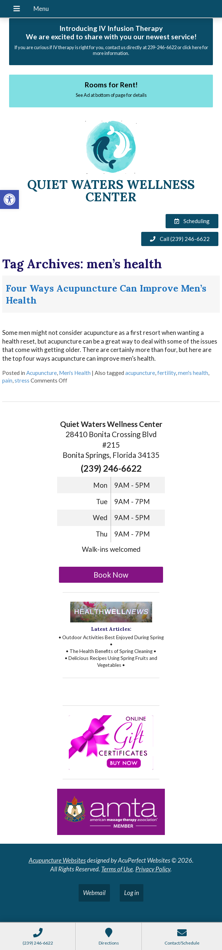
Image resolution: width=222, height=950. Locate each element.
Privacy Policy (152, 869)
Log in (131, 892)
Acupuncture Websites (57, 860)
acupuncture (140, 372)
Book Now (111, 574)
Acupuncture (41, 372)
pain (7, 380)
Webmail (94, 892)
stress (22, 380)
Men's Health (75, 372)
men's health (193, 372)
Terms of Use (117, 869)
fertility (166, 372)
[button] (9, 199)
